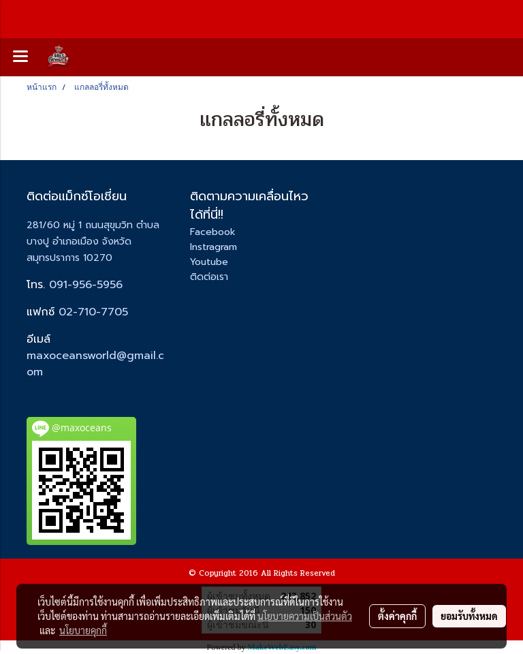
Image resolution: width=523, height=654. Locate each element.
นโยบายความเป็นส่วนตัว (304, 616)
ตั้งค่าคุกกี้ (397, 616)
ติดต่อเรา (209, 277)
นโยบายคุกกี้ (83, 630)
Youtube (209, 262)
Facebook (213, 232)
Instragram (213, 247)
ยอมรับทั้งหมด (469, 616)
